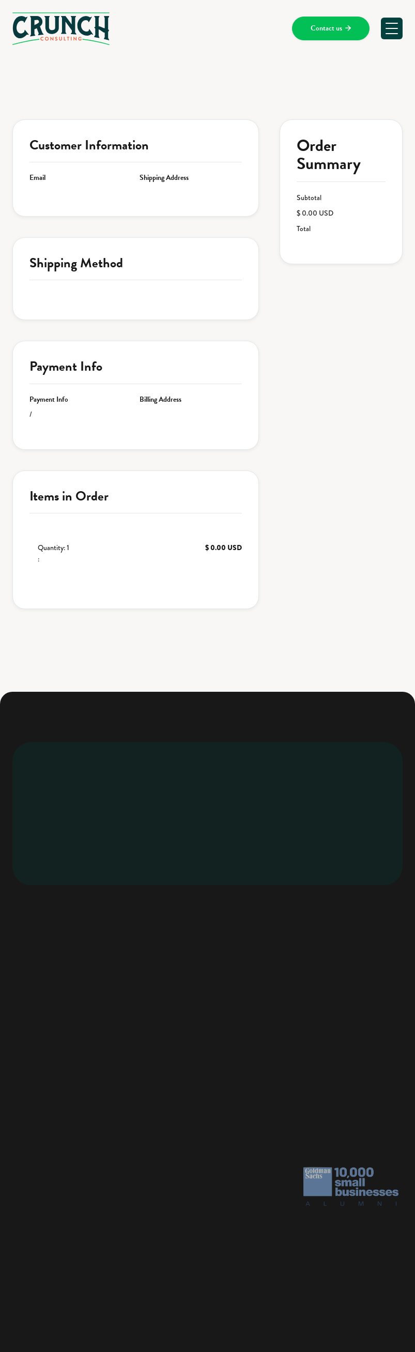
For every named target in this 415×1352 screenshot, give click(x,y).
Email (37, 178)
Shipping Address (164, 178)
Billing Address (160, 399)
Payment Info (48, 399)
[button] (392, 28)
